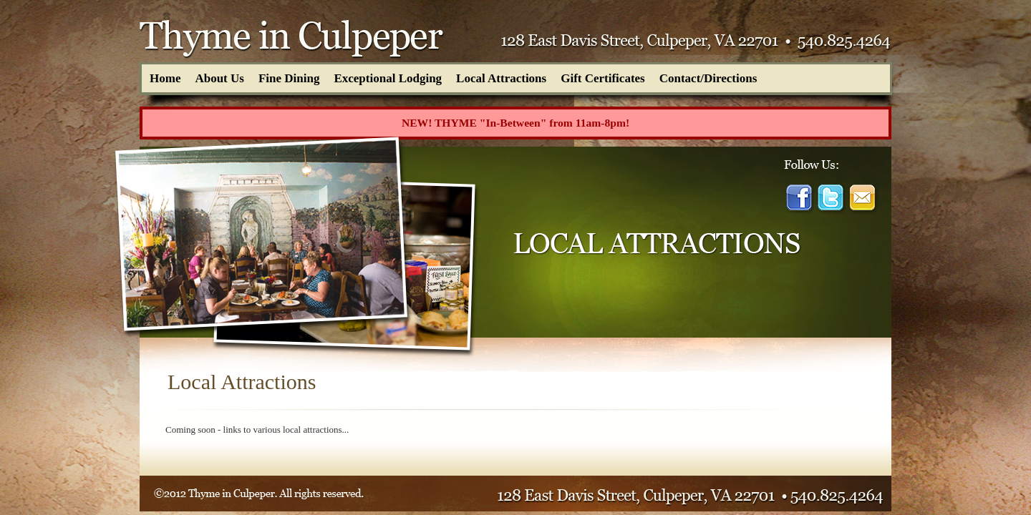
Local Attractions (501, 78)
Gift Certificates (603, 78)
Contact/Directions (708, 78)
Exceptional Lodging (388, 78)
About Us (219, 78)
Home (165, 78)
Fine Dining (289, 78)
